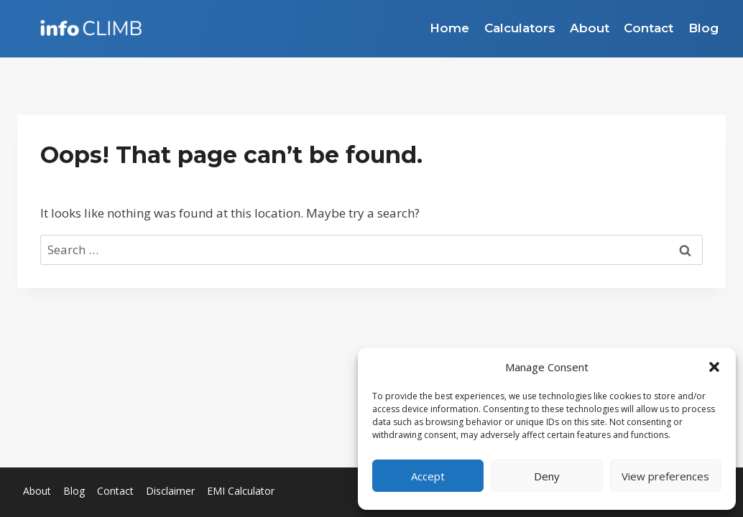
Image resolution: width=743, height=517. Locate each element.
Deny (547, 476)
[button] (714, 367)
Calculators (519, 28)
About (589, 28)
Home (449, 28)
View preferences (665, 476)
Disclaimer (170, 491)
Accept (428, 476)
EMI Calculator (240, 491)
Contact (648, 28)
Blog (703, 28)
